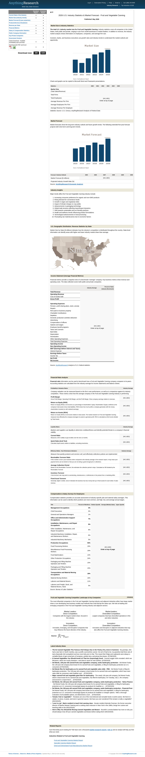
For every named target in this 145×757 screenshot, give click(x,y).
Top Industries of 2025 (127, 5)
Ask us (109, 730)
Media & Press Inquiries (34, 753)
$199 (43, 53)
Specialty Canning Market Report (65, 743)
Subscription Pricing (100, 3)
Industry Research (112, 5)
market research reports (98, 730)
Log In (89, 3)
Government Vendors (15, 38)
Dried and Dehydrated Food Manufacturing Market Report (73, 746)
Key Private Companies (16, 35)
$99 (36, 53)
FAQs (110, 3)
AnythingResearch (62, 365)
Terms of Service (13, 753)
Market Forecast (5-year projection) (19, 20)
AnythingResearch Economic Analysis (69, 184)
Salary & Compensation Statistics (19, 30)
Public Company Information (17, 33)
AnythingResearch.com (129, 753)
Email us (117, 3)
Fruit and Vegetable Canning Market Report (68, 740)
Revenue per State (14, 25)
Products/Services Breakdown (18, 23)
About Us (23, 753)
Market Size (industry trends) (18, 17)
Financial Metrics (14, 28)
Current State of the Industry (17, 15)
